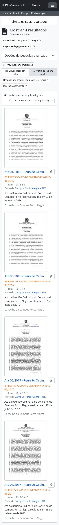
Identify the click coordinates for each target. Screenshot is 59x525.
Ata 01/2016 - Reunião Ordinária (25, 172)
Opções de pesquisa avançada (25, 55)
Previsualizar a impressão (18, 64)
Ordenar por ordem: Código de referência (25, 79)
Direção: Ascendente (14, 85)
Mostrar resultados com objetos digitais (31, 100)
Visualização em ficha (15, 72)
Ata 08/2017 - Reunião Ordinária (25, 485)
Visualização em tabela (43, 72)
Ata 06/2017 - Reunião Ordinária (25, 380)
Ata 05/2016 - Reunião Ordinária (25, 276)
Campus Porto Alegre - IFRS (30, 188)
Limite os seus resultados (30, 22)
